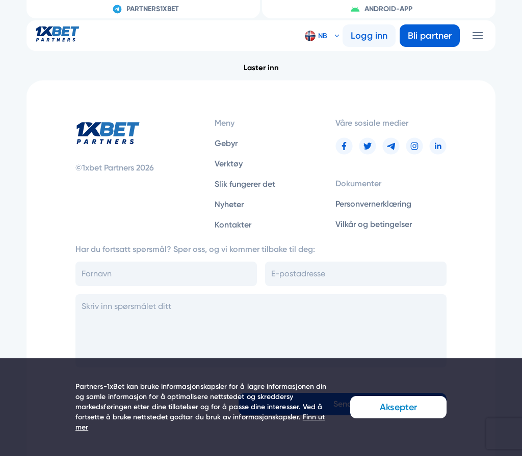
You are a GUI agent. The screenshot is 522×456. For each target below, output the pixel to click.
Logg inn (369, 35)
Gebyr (226, 143)
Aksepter (398, 407)
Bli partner (430, 35)
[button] (318, 36)
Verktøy (229, 163)
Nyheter (229, 204)
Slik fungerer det (245, 184)
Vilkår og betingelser (373, 224)
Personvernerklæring (373, 204)
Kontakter (233, 225)
